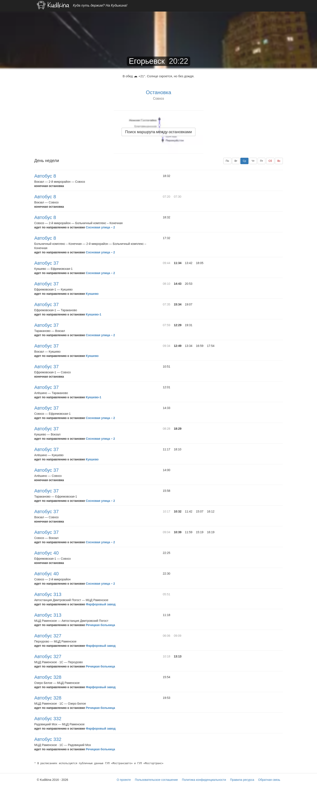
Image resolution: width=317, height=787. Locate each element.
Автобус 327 (47, 635)
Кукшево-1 (93, 314)
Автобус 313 (47, 594)
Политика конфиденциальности (204, 779)
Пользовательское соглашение (156, 779)
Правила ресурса (242, 779)
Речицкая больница (100, 625)
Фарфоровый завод (100, 604)
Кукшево (92, 293)
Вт (235, 160)
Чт (253, 160)
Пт (261, 160)
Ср (244, 160)
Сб (270, 160)
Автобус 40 (46, 553)
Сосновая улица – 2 (100, 227)
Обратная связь (269, 779)
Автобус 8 (45, 176)
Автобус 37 (46, 263)
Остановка (158, 92)
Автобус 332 (47, 718)
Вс (278, 160)
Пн (227, 160)
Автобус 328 (47, 677)
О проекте (124, 779)
